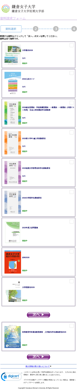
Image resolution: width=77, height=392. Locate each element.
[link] (11, 377)
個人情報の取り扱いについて (37, 366)
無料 (48, 113)
